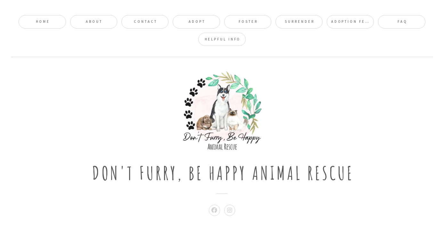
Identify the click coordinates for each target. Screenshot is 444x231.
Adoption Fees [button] (351, 21)
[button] (214, 210)
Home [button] (43, 21)
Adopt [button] (197, 21)
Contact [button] (145, 21)
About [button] (94, 21)
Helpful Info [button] (223, 39)
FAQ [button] (402, 21)
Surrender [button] (299, 21)
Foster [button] (248, 21)
